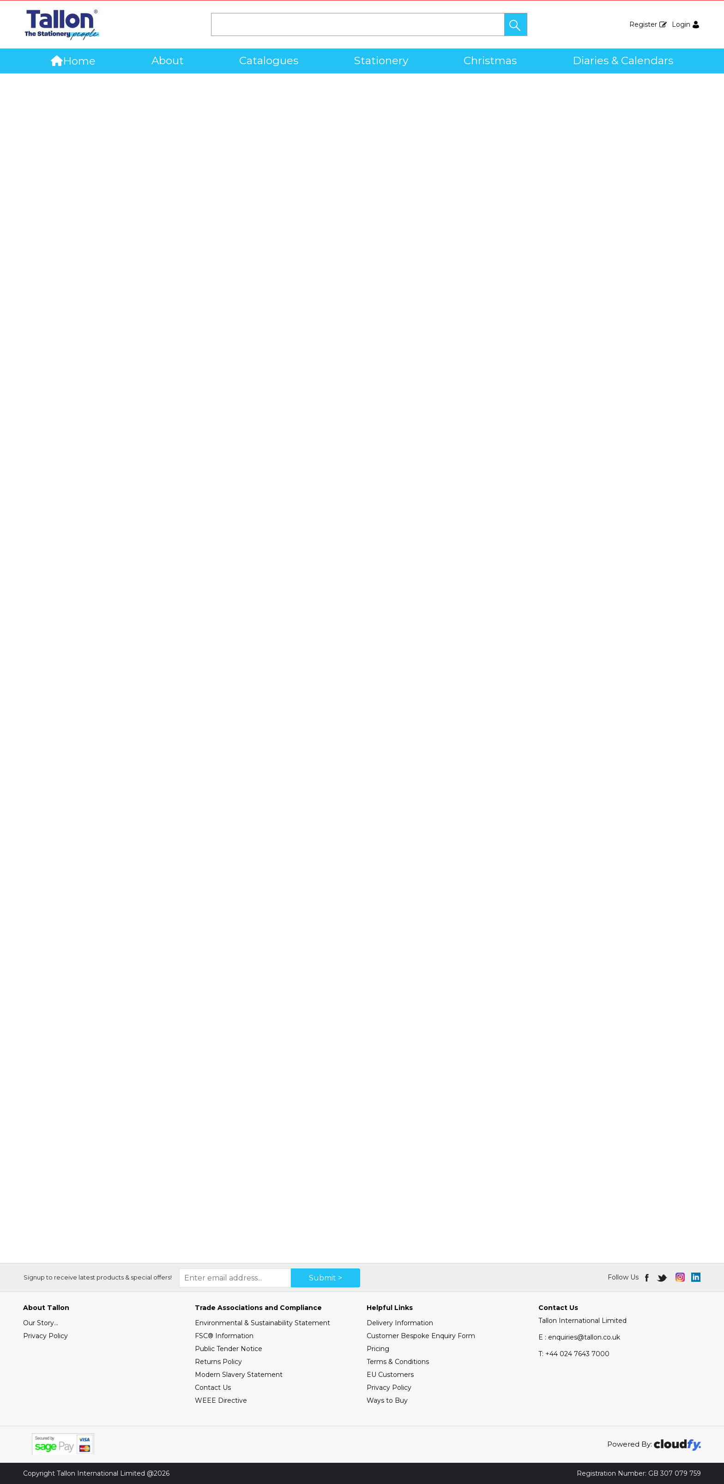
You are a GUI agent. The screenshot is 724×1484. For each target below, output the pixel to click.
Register (643, 24)
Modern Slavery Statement (239, 1374)
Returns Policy (218, 1362)
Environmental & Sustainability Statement (262, 1323)
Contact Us (213, 1387)
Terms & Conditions (398, 1362)
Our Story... (40, 1323)
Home (73, 60)
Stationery (381, 60)
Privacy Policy (45, 1336)
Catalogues (268, 60)
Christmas (490, 60)
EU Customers (390, 1374)
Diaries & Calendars (623, 60)
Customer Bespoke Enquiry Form (421, 1336)
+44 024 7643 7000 (573, 1354)
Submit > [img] (325, 1278)
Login (681, 24)
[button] (515, 24)
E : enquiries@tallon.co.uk (579, 1337)
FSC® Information (224, 1336)
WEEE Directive (221, 1400)
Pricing (378, 1349)
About (167, 60)
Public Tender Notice (228, 1349)
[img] (647, 1277)
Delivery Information (400, 1323)
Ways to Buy (387, 1400)
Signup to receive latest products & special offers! (98, 1277)
